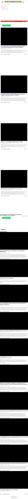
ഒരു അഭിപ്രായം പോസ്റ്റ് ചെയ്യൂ (6, 54)
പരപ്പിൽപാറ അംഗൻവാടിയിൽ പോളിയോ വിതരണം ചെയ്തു (11, 141)
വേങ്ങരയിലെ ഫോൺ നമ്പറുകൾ (3, 6)
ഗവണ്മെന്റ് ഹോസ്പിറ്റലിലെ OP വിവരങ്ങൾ (4, 9)
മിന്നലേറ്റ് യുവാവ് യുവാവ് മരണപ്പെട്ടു (6, 278)
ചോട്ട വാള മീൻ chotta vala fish (5, 357)
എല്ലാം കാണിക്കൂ (25, 21)
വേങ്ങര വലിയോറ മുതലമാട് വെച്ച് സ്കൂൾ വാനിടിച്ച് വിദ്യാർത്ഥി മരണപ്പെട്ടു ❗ (14, 463)
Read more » (25, 54)
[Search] (25, 1)
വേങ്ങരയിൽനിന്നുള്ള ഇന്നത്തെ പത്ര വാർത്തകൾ (9, 489)
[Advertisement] (14, 15)
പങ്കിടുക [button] (1, 54)
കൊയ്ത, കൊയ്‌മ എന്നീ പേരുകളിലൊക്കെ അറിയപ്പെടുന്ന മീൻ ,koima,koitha (14, 410)
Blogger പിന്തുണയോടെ (14, 496)
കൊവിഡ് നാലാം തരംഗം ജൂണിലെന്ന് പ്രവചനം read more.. (11, 188)
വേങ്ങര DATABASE (5, 5)
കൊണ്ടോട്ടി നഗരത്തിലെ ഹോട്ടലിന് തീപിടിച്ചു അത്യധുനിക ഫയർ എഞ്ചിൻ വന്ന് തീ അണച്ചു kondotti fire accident (13, 95)
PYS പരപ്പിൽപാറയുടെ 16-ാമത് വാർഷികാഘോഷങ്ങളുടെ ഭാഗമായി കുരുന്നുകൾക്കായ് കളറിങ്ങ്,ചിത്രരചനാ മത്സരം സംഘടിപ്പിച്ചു (13, 47)
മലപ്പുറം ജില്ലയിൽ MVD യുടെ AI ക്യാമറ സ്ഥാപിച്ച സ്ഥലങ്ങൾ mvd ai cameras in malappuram (13, 304)
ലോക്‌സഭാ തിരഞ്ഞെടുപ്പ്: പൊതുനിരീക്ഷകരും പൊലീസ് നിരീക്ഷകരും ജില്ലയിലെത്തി (12, 251)
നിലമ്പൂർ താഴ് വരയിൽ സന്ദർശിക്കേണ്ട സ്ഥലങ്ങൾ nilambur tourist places (13, 330)
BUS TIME (1, 5)
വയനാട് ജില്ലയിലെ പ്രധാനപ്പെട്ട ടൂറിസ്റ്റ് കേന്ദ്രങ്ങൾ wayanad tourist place (14, 437)
